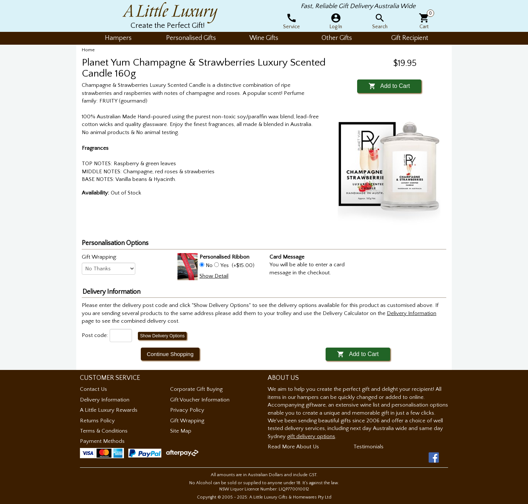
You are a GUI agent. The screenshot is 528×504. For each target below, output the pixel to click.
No (209, 265)
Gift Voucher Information (200, 400)
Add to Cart (389, 86)
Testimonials (368, 447)
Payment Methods (102, 441)
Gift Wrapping (187, 421)
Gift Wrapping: (99, 257)
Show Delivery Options (162, 335)
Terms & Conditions (104, 431)
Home (88, 49)
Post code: (95, 335)
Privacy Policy (187, 410)
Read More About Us (293, 447)
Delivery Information (104, 400)
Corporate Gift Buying (196, 389)
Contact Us (93, 389)
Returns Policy (97, 421)
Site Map (180, 431)
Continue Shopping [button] (170, 354)
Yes (224, 265)
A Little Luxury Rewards (109, 410)
